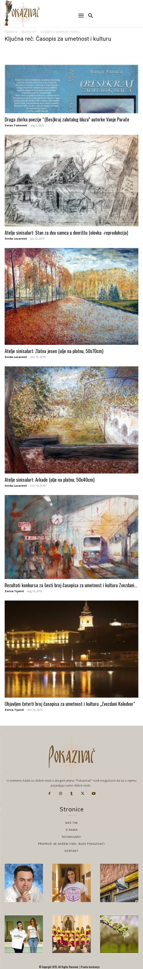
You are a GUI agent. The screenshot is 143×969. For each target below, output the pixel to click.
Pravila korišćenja (90, 967)
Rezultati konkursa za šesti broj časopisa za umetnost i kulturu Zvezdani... (71, 585)
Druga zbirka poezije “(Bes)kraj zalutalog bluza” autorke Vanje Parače (67, 119)
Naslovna (11, 32)
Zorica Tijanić (14, 591)
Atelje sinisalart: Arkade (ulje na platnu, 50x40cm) (49, 479)
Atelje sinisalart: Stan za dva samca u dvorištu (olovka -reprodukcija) (66, 232)
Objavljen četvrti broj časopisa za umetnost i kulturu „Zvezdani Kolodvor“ (70, 703)
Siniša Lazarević (16, 238)
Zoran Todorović (16, 125)
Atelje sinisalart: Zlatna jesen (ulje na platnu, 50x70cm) (54, 350)
